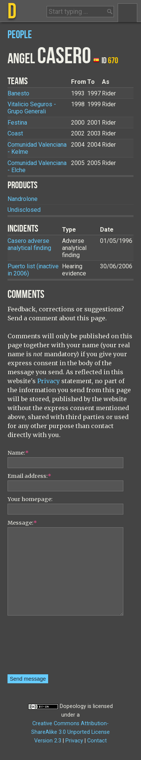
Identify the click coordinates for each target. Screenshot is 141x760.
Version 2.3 (47, 741)
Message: (22, 522)
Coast (15, 133)
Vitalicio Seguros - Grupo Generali (32, 108)
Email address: (29, 476)
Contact (97, 741)
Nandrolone (23, 198)
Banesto (18, 93)
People (20, 35)
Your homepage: (30, 499)
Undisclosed (24, 209)
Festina (17, 122)
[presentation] (38, 647)
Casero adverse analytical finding (29, 244)
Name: (18, 452)
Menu (127, 12)
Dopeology (73, 706)
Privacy (48, 381)
